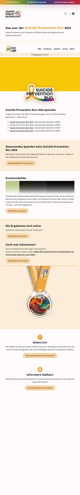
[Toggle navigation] (65, 13)
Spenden (57, 49)
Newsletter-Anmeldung (18, 261)
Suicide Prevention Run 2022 (22, 131)
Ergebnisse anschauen (17, 236)
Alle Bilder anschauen (17, 211)
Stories (65, 49)
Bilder (72, 49)
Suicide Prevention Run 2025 (22, 122)
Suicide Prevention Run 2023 (22, 128)
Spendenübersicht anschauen (20, 163)
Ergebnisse (47, 49)
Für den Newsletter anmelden (40, 388)
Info (39, 49)
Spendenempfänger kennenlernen (40, 355)
